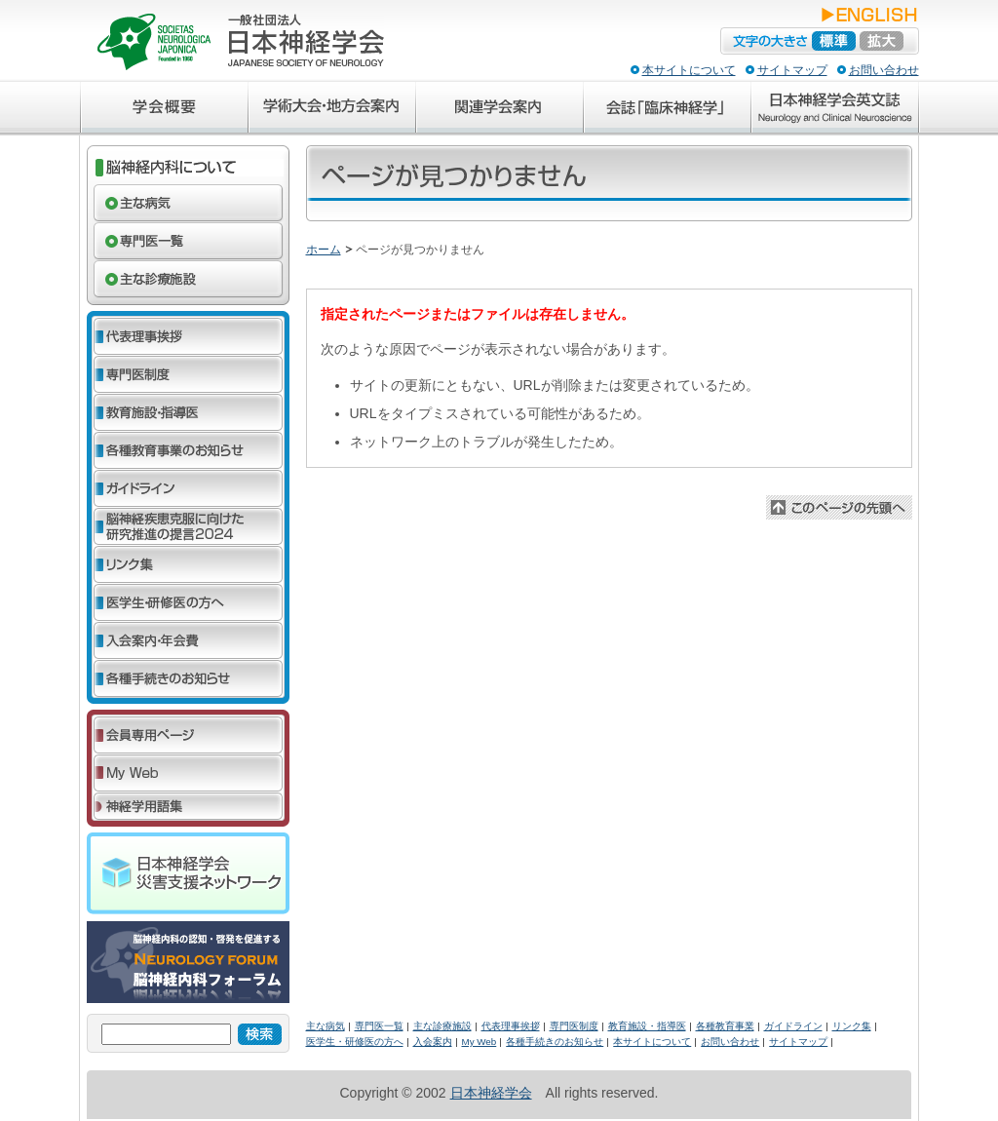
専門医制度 (574, 1026)
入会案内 (432, 1041)
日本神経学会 (491, 1093)
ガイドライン (793, 1026)
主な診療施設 (442, 1026)
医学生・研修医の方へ (354, 1041)
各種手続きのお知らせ (554, 1041)
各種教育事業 (725, 1026)
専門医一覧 (379, 1026)
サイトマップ (792, 70)
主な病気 (325, 1026)
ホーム (323, 249)
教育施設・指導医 (647, 1026)
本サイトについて (689, 70)
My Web (479, 1041)
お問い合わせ (884, 70)
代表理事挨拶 (510, 1026)
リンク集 (851, 1026)
